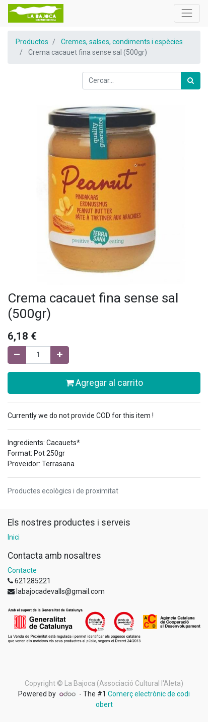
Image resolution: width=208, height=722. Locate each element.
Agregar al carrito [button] (104, 383)
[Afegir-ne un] (59, 355)
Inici (14, 537)
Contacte (22, 570)
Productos (32, 42)
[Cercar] (190, 80)
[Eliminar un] (17, 355)
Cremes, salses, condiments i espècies (122, 42)
